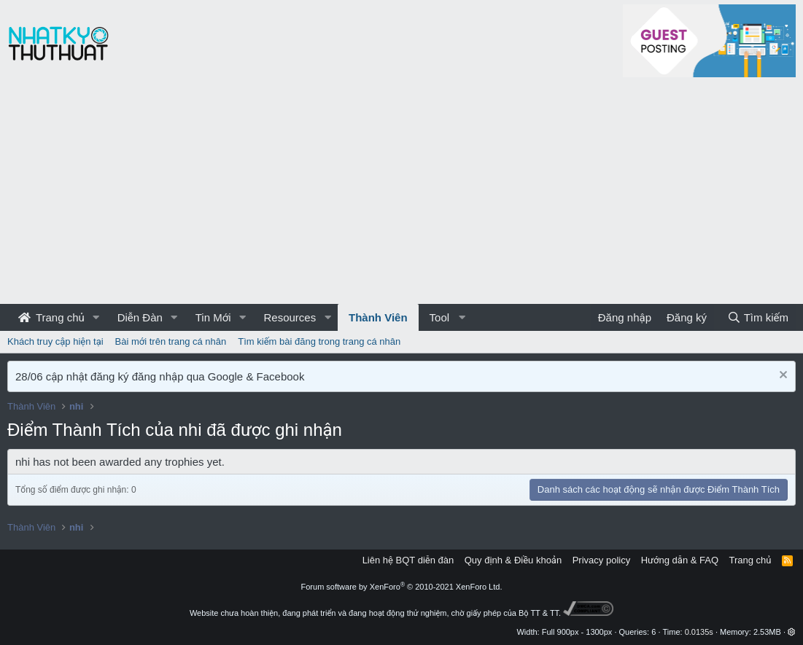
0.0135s (699, 632)
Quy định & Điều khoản (513, 560)
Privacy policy (601, 560)
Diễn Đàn (140, 317)
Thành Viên (378, 317)
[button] (96, 317)
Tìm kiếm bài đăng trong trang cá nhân (319, 341)
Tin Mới (213, 317)
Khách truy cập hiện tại (55, 341)
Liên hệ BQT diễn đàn (408, 560)
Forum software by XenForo (402, 586)
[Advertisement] (401, 195)
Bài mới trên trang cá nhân (171, 341)
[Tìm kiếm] (758, 317)
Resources (289, 317)
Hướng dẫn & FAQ (679, 560)
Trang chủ (51, 317)
